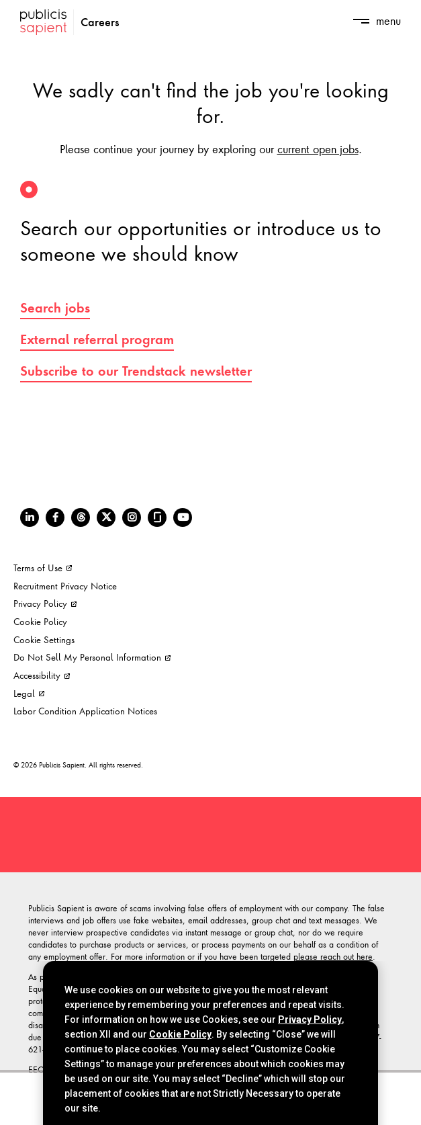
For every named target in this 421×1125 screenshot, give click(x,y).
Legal (28, 693)
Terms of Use (42, 567)
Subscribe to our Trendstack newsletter (136, 371)
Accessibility (41, 675)
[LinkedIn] (29, 517)
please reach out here (333, 956)
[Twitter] (106, 517)
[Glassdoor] (157, 517)
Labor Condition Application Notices (85, 710)
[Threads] (80, 517)
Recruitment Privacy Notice (65, 585)
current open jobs (318, 148)
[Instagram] (131, 517)
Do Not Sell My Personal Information (92, 657)
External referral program (97, 339)
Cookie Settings (44, 639)
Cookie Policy (40, 621)
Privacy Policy (45, 603)
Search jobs (55, 308)
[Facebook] (55, 517)
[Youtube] (182, 517)
